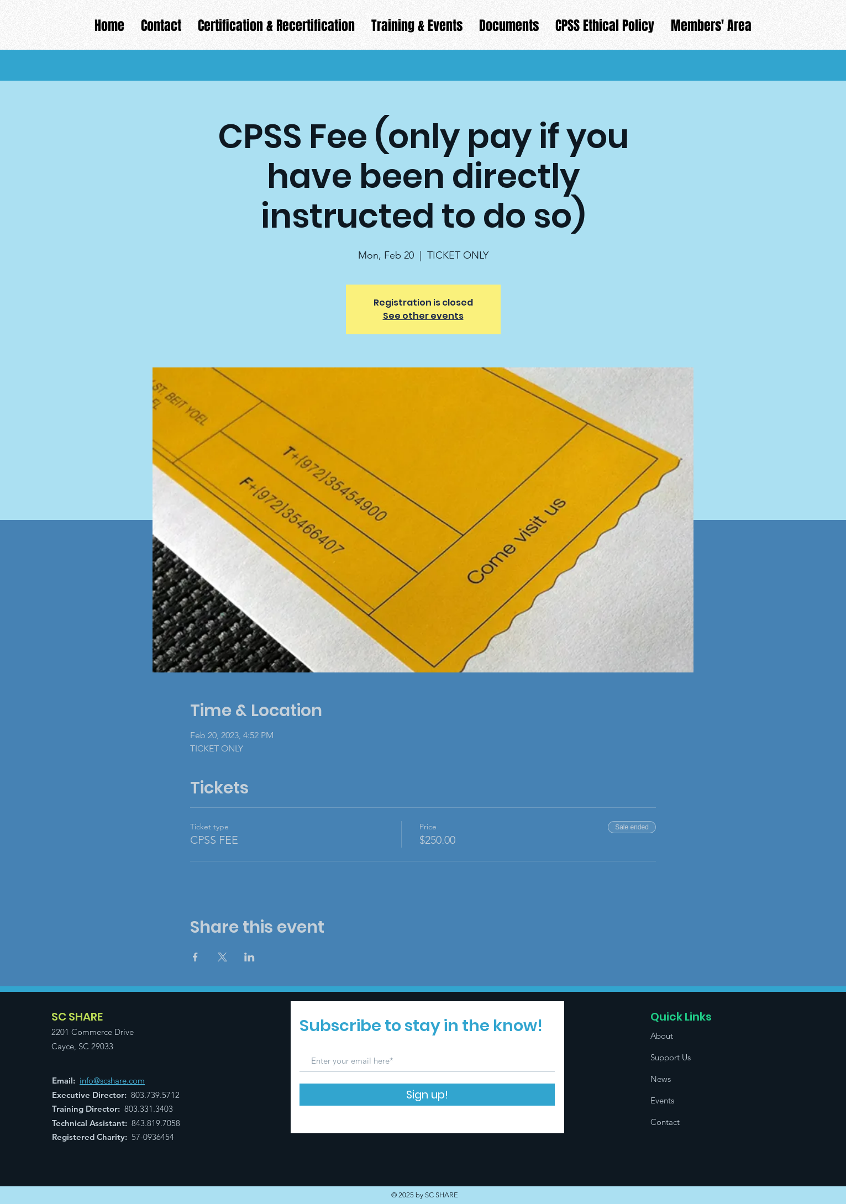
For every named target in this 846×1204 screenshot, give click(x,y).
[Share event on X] (222, 957)
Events (662, 1100)
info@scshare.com (112, 1080)
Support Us (670, 1057)
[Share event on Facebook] (195, 957)
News (660, 1079)
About (661, 1036)
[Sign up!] (427, 1095)
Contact (665, 1122)
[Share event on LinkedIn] (249, 957)
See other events (423, 315)
